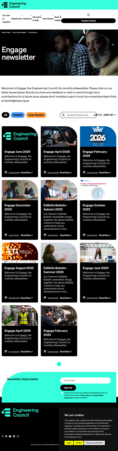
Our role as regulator (5, 19)
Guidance (26, 18)
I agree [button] (68, 443)
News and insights (19, 32)
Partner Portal (88, 20)
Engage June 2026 (18, 151)
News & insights (57, 18)
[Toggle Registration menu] (21, 15)
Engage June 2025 (97, 267)
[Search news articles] (78, 115)
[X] (2, 436)
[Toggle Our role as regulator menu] (10, 15)
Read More (26, 172)
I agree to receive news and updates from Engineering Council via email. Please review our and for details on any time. (85, 394)
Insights (18, 115)
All (5, 115)
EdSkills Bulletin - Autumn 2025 (57, 207)
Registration (16, 18)
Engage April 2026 (58, 151)
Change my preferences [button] (94, 443)
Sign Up (68, 387)
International (47, 18)
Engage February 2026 (96, 153)
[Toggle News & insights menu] (60, 15)
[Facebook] (14, 436)
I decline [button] (78, 443)
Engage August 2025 (16, 269)
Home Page (6, 32)
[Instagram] (18, 436)
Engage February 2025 (57, 332)
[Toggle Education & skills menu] (41, 15)
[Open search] (88, 15)
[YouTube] (10, 436)
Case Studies (38, 115)
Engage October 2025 (95, 207)
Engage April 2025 (19, 330)
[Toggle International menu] (53, 15)
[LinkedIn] (6, 436)
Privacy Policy (85, 395)
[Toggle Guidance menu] (31, 15)
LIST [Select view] (98, 115)
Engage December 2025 (18, 207)
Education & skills (36, 18)
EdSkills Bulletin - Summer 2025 (57, 269)
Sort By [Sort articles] (109, 115)
